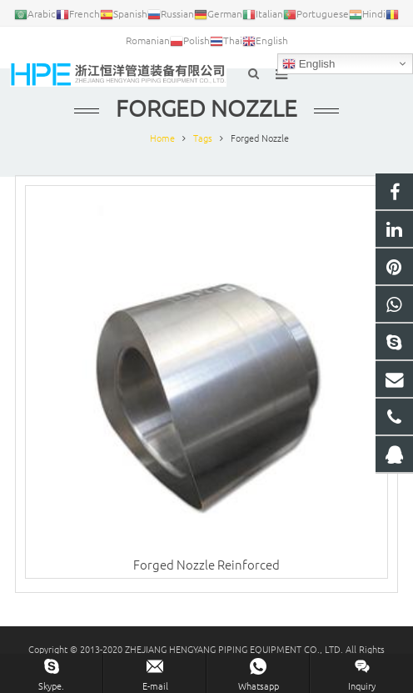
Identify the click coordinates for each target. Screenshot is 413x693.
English (308, 64)
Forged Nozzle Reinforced (206, 564)
